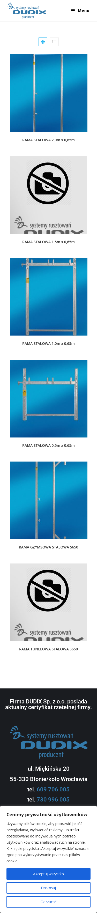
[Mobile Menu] (80, 11)
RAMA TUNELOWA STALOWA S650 (48, 649)
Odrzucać (49, 901)
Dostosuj (48, 887)
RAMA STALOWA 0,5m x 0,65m (48, 445)
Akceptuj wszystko (48, 873)
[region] (48, 859)
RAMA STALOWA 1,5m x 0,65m (48, 241)
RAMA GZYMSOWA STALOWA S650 (48, 547)
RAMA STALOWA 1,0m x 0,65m (48, 343)
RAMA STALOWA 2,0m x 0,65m (48, 139)
